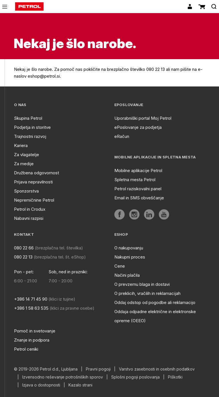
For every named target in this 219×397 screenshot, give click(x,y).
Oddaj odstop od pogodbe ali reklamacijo (154, 302)
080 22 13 (23, 257)
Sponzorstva (26, 191)
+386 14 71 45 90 (30, 299)
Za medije (24, 163)
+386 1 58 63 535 (31, 308)
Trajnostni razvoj (30, 136)
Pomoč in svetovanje (34, 331)
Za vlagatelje (26, 154)
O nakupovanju (128, 248)
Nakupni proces (129, 257)
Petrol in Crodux (29, 209)
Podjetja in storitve (32, 127)
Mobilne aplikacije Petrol (138, 170)
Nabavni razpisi (28, 218)
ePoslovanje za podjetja (138, 127)
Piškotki (175, 377)
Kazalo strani (80, 385)
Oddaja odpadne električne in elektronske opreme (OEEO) (155, 316)
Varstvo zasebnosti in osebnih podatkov (157, 369)
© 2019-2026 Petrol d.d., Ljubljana (46, 369)
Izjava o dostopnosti (41, 385)
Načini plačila (127, 275)
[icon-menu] (4, 6)
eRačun (121, 136)
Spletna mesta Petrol (134, 179)
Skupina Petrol (28, 118)
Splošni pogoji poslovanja (135, 377)
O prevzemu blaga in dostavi (142, 284)
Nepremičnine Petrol (34, 200)
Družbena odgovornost (36, 172)
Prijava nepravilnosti (33, 182)
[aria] (119, 214)
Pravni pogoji (98, 369)
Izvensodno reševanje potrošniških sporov (62, 377)
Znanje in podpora (31, 340)
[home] (29, 6)
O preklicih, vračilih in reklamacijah (147, 293)
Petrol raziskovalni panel (137, 188)
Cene (119, 266)
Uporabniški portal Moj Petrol (142, 118)
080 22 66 (24, 248)
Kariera (21, 145)
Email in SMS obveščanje (139, 197)
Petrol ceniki (26, 349)
